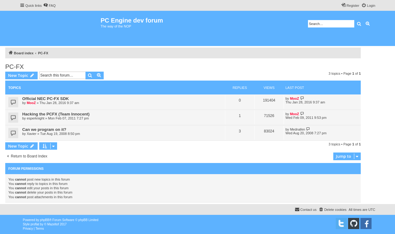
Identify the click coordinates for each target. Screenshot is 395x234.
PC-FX (14, 66)
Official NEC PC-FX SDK (45, 98)
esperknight (35, 118)
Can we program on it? (44, 129)
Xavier (31, 134)
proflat (35, 224)
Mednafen (297, 129)
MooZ (31, 103)
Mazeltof (53, 224)
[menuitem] (49, 5)
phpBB (44, 220)
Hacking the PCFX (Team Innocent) (55, 114)
